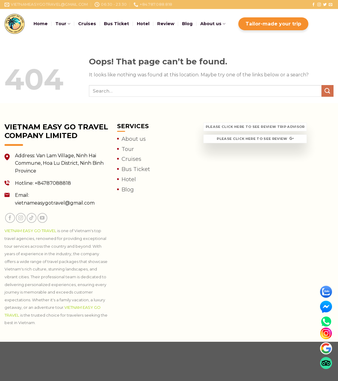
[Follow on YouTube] (42, 218)
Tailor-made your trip (273, 24)
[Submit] (328, 91)
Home (41, 23)
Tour (62, 24)
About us (212, 24)
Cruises (87, 23)
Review (165, 23)
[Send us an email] (330, 5)
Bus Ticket (116, 23)
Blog (187, 23)
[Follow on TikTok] (32, 218)
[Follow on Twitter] (325, 5)
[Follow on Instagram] (319, 5)
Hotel (143, 23)
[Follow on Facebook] (313, 5)
